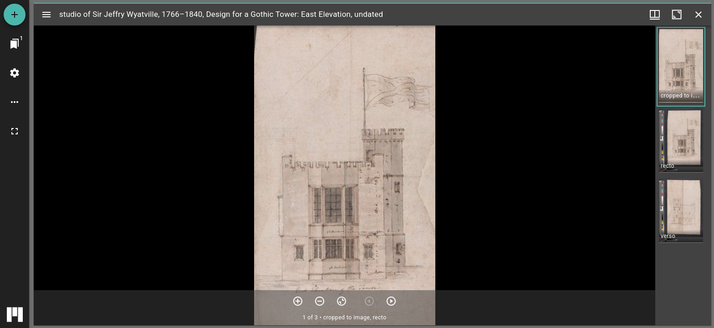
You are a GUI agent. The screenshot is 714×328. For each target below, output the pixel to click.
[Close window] (698, 15)
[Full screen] (15, 131)
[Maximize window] (677, 15)
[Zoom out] (320, 301)
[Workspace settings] (15, 73)
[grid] (683, 175)
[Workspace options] (15, 102)
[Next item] (391, 301)
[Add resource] (15, 15)
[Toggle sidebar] (46, 15)
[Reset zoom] (341, 301)
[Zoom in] (298, 301)
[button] (681, 66)
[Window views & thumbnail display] (655, 15)
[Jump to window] (15, 44)
